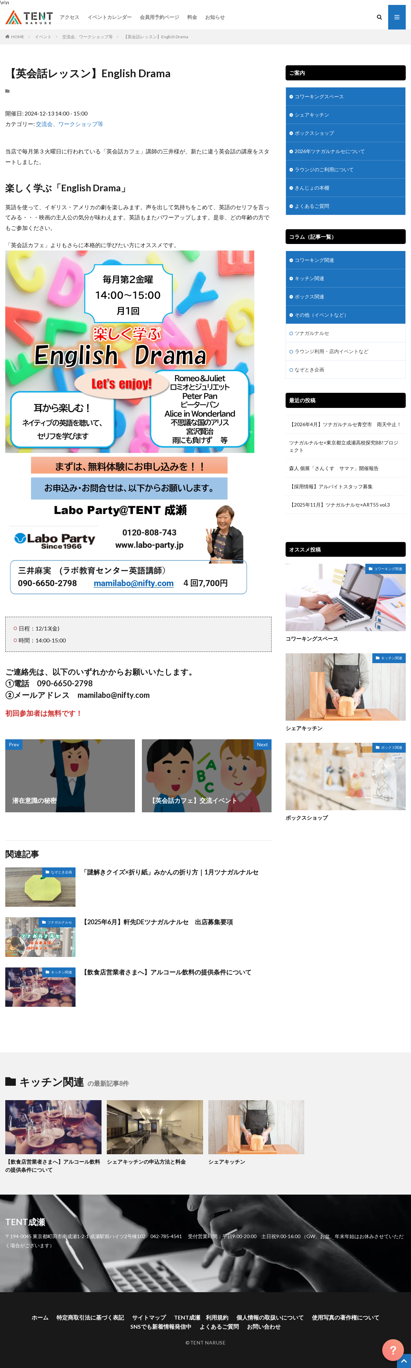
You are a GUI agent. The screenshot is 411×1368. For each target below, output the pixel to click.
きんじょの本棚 (312, 188)
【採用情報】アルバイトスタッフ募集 (331, 486)
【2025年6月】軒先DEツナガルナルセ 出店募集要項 (157, 922)
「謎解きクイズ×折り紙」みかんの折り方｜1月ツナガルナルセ (170, 872)
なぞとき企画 (61, 872)
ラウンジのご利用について (324, 169)
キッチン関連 (61, 972)
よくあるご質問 (312, 206)
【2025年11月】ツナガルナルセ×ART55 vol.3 (342, 505)
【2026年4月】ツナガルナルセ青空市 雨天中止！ (345, 424)
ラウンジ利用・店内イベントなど (331, 351)
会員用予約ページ (159, 17)
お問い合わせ (264, 1326)
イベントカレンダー (109, 17)
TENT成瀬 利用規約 (201, 1317)
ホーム (40, 1317)
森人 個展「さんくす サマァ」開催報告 (334, 468)
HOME (17, 36)
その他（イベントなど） (322, 315)
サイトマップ (149, 1317)
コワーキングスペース (319, 96)
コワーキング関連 (314, 260)
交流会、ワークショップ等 (87, 36)
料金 (192, 17)
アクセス (69, 17)
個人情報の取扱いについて (270, 1317)
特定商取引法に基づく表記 (90, 1317)
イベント (43, 36)
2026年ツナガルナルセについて (330, 151)
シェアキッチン (312, 115)
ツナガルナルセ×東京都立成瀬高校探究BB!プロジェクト (343, 446)
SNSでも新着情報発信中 (160, 1326)
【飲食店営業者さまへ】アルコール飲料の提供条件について (166, 972)
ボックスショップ (314, 133)
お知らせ (215, 17)
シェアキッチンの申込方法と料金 (146, 1161)
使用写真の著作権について (345, 1317)
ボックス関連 (309, 296)
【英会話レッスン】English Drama (155, 36)
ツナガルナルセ (59, 922)
